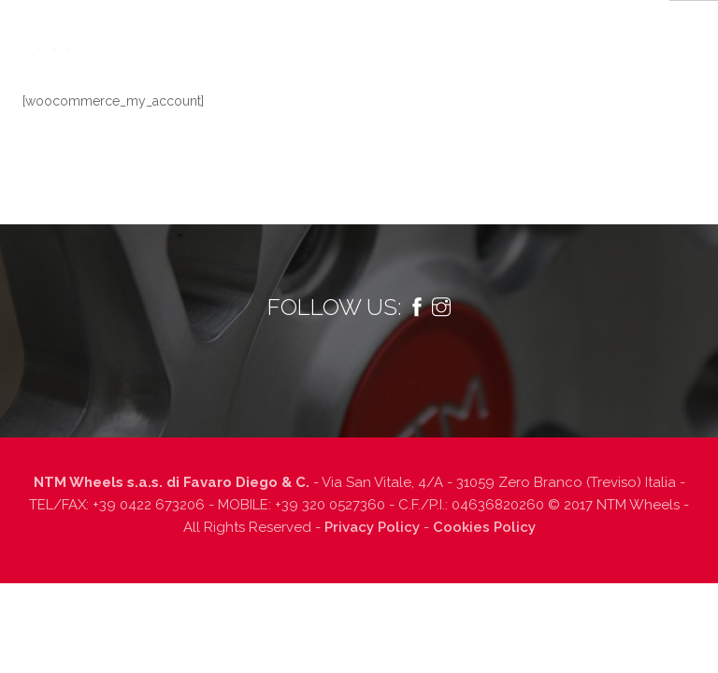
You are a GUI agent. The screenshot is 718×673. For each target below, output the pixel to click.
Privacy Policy (372, 527)
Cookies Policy (484, 527)
